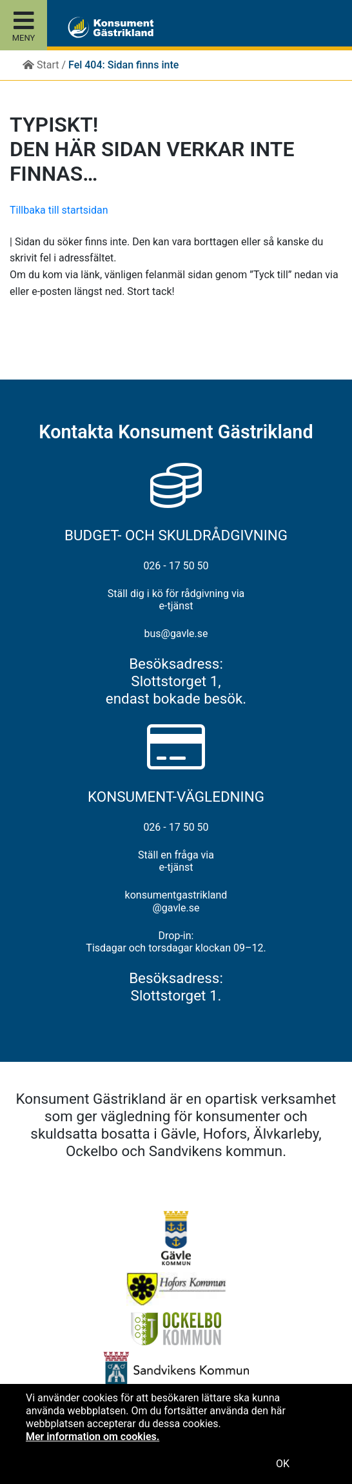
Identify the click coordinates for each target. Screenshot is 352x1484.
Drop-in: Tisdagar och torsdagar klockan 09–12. (176, 942)
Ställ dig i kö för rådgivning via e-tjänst (176, 599)
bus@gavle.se (176, 633)
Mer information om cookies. (92, 1436)
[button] (79, 23)
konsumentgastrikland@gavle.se (176, 901)
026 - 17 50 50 (175, 566)
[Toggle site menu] (23, 25)
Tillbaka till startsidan (59, 210)
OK (282, 1464)
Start (41, 65)
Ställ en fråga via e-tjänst (176, 861)
